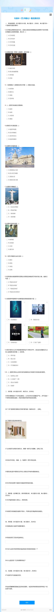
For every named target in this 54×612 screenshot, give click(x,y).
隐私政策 (4, 609)
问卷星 (24, 609)
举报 (50, 610)
